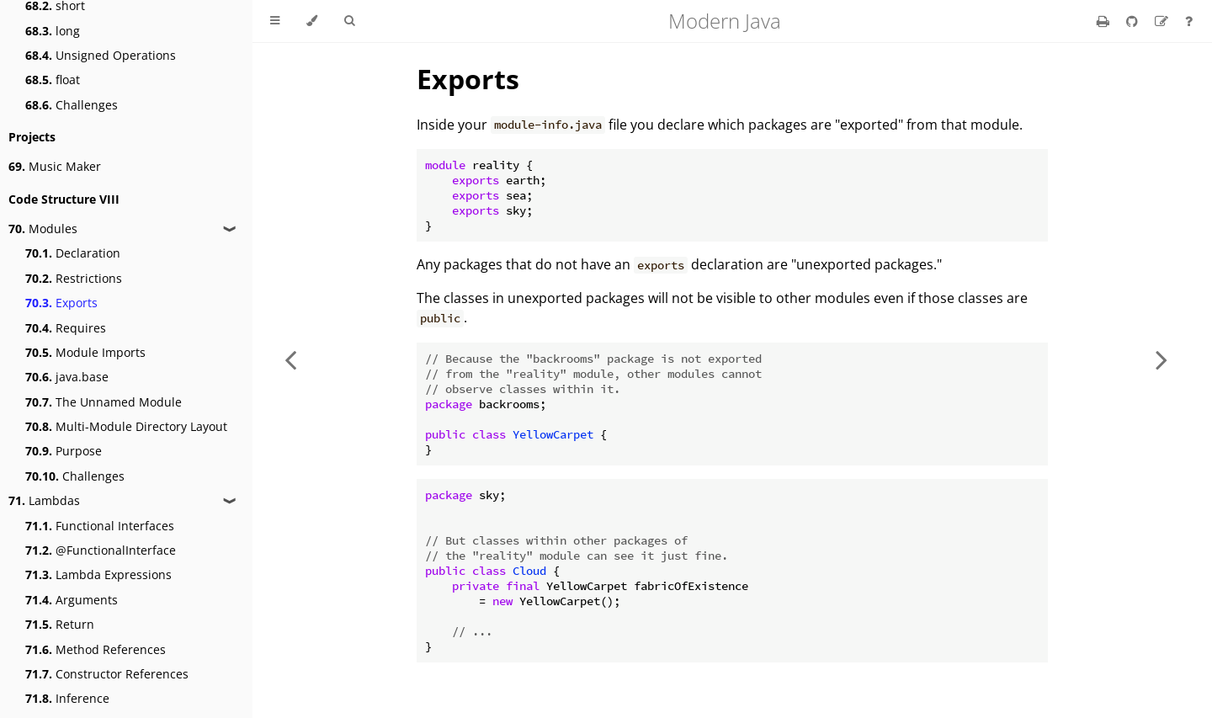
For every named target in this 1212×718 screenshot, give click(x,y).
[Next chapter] (1161, 359)
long (52, 31)
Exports (61, 303)
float (52, 80)
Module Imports (85, 352)
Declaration (72, 253)
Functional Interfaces (99, 526)
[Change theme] (312, 21)
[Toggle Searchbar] (349, 21)
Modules (42, 229)
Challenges (71, 105)
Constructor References (107, 674)
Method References (95, 649)
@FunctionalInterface (100, 550)
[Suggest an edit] (1163, 21)
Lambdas (44, 500)
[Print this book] (1104, 21)
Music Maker (54, 166)
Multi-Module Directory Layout (126, 426)
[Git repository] (1133, 21)
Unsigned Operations (100, 55)
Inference (67, 698)
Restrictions (73, 278)
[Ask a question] (1188, 21)
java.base (67, 377)
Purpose (63, 451)
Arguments (71, 600)
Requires (65, 328)
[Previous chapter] (290, 359)
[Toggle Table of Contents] (275, 21)
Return (59, 624)
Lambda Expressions (98, 574)
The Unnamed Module (103, 402)
